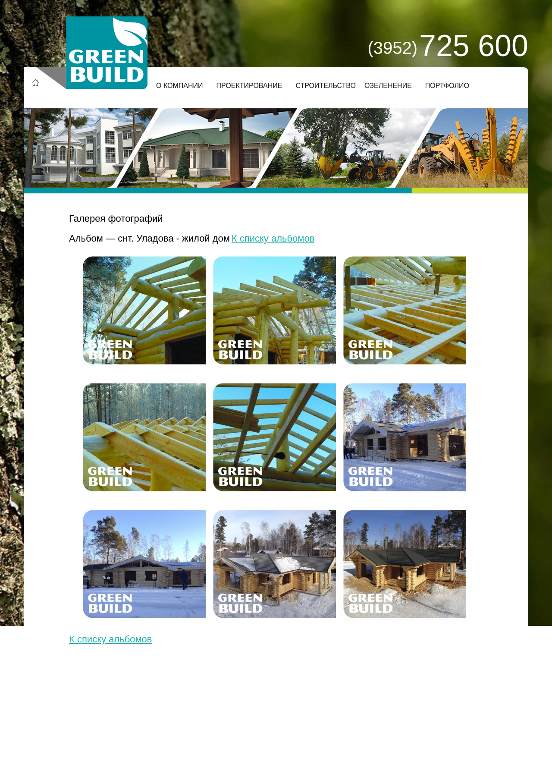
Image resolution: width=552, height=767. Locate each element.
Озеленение (388, 85)
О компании (179, 85)
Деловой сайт (158, 713)
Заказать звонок (367, 706)
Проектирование (249, 85)
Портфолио (447, 85)
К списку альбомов (273, 238)
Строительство (325, 85)
